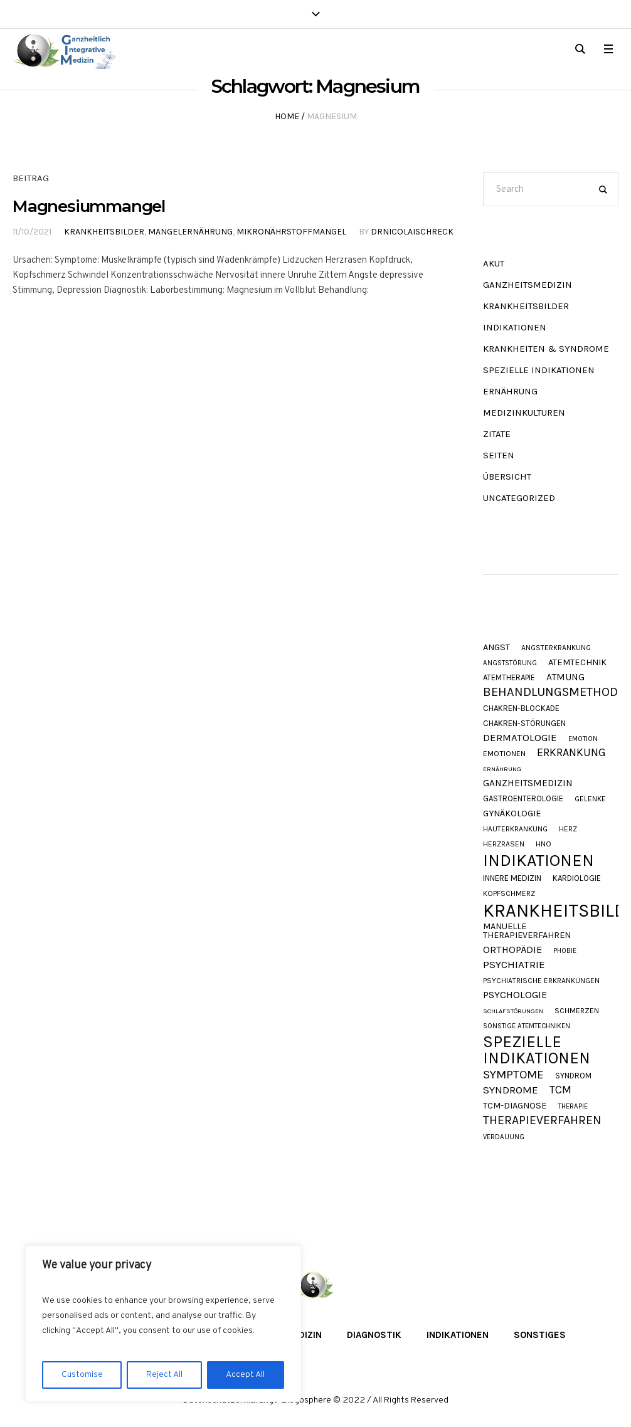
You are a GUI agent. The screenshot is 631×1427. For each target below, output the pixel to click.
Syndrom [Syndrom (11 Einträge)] (573, 1076)
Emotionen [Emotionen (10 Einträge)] (504, 754)
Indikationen (514, 327)
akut (493, 263)
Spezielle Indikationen (539, 370)
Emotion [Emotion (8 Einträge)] (583, 738)
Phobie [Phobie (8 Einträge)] (564, 950)
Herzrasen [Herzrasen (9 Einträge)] (503, 844)
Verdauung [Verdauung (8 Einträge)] (503, 1137)
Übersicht (507, 476)
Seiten (498, 455)
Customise (82, 1374)
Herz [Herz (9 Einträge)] (568, 829)
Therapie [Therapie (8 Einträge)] (573, 1106)
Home (287, 116)
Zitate (497, 434)
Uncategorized (519, 497)
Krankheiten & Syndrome (546, 348)
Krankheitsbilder (104, 231)
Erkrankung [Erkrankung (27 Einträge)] (571, 753)
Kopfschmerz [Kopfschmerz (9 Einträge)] (509, 893)
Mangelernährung (190, 231)
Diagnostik (374, 1334)
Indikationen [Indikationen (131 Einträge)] (538, 860)
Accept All (245, 1374)
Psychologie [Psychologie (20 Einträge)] (515, 995)
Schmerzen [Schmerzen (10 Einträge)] (576, 1011)
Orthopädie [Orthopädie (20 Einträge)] (512, 950)
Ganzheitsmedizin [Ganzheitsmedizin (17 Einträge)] (528, 783)
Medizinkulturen (524, 412)
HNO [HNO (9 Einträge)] (543, 844)
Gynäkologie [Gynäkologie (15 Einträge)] (512, 814)
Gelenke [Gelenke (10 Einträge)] (590, 799)
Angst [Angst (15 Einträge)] (496, 648)
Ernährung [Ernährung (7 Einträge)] (502, 769)
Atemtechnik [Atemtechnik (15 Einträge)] (577, 663)
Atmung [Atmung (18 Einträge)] (565, 678)
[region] (163, 1323)
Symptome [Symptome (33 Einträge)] (513, 1075)
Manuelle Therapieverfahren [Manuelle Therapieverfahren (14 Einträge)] (527, 931)
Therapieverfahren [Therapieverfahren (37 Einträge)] (542, 1120)
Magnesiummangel (89, 206)
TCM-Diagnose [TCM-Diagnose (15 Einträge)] (515, 1106)
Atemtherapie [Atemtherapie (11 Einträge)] (509, 677)
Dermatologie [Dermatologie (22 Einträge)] (520, 738)
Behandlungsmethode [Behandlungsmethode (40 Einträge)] (554, 692)
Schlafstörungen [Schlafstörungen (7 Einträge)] (513, 1011)
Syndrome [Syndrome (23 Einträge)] (510, 1090)
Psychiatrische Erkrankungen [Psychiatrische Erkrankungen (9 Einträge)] (541, 980)
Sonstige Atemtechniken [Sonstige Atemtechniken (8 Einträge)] (526, 1026)
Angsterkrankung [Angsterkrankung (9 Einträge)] (556, 647)
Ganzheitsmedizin (527, 284)
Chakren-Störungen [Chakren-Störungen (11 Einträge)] (524, 723)
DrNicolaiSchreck (412, 231)
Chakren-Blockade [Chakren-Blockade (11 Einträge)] (521, 708)
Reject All (164, 1374)
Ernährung (510, 391)
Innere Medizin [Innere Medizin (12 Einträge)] (512, 878)
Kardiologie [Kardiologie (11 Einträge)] (577, 878)
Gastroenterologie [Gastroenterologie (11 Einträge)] (523, 798)
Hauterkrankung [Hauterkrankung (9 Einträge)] (515, 829)
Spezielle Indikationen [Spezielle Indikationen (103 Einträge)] (536, 1050)
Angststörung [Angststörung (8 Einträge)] (510, 663)
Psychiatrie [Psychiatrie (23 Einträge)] (514, 964)
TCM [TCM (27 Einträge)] (560, 1090)
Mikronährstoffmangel (291, 231)
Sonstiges (540, 1334)
